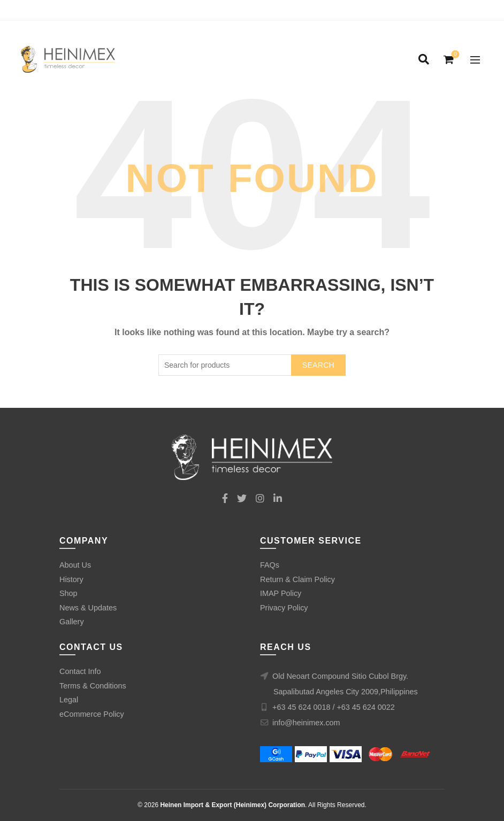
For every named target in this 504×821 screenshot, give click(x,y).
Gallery (71, 621)
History (71, 579)
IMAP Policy (280, 593)
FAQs (269, 565)
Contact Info (80, 671)
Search (318, 365)
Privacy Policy (284, 607)
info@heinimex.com (306, 722)
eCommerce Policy (91, 714)
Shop (68, 593)
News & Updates (88, 607)
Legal (68, 699)
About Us (75, 565)
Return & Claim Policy (297, 579)
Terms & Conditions (92, 685)
